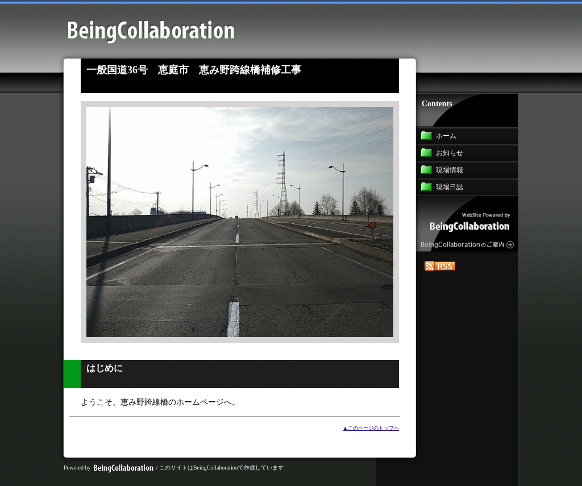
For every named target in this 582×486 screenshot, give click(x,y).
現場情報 (449, 170)
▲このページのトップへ (371, 428)
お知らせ (449, 153)
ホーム (446, 136)
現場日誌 (449, 187)
